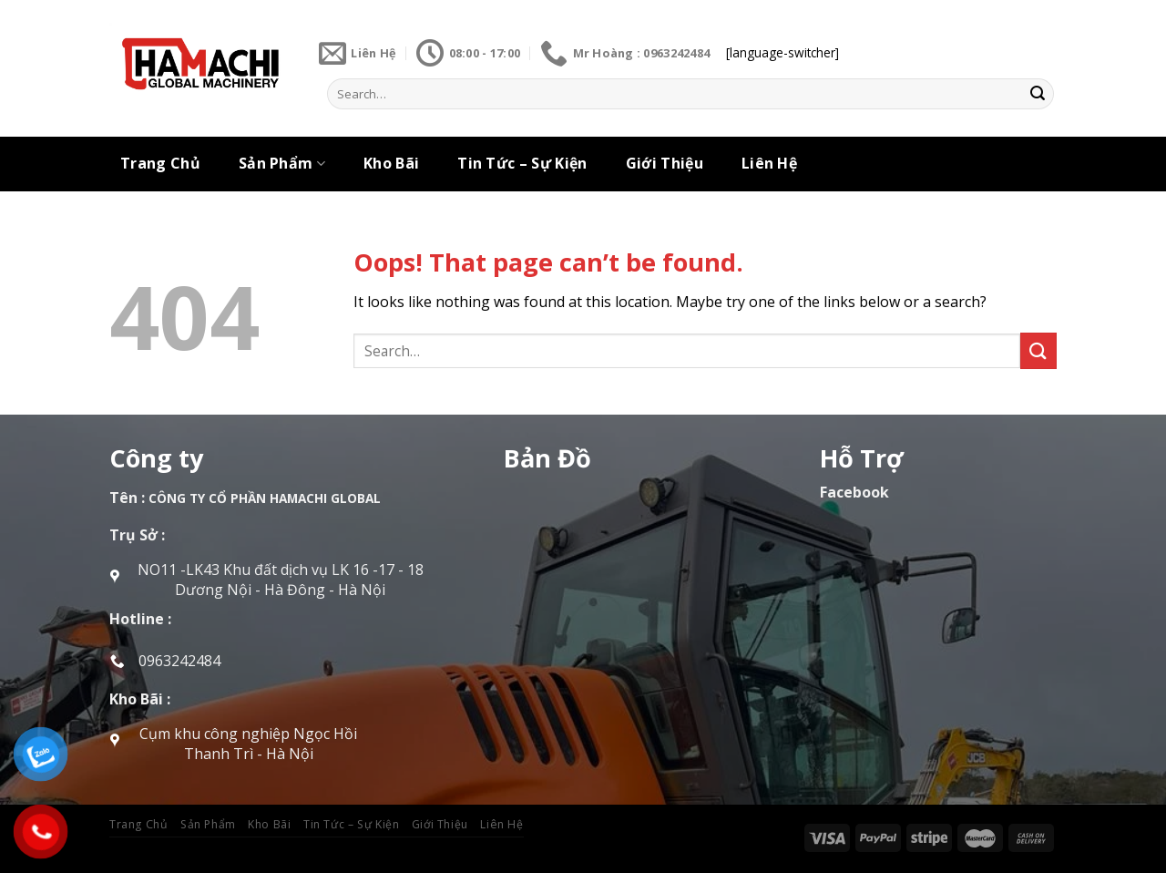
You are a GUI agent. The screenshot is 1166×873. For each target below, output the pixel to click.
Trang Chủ (160, 163)
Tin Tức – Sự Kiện (522, 163)
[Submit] (1037, 93)
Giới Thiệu (664, 163)
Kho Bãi (391, 163)
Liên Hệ (769, 163)
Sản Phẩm (282, 163)
